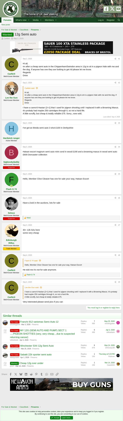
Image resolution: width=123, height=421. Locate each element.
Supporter (11, 167)
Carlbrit (7, 38)
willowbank (14, 340)
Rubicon (111, 356)
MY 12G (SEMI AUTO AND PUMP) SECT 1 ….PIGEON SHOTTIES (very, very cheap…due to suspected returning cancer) (42, 334)
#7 (119, 225)
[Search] (119, 20)
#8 (119, 255)
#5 (119, 174)
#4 (119, 147)
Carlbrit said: (30, 88)
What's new (21, 20)
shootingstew (15, 325)
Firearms (35, 325)
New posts (5, 25)
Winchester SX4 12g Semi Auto (37, 345)
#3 (119, 123)
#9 (119, 282)
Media (36, 20)
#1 (119, 59)
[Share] (115, 58)
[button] (29, 20)
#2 (119, 83)
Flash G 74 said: (31, 261)
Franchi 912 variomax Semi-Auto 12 (39, 321)
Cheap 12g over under (31, 363)
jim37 (12, 366)
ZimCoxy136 (15, 349)
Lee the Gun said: (32, 287)
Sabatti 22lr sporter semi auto (35, 354)
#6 (119, 198)
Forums (7, 20)
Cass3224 (111, 365)
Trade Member (11, 248)
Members (49, 20)
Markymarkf (14, 357)
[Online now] (11, 186)
